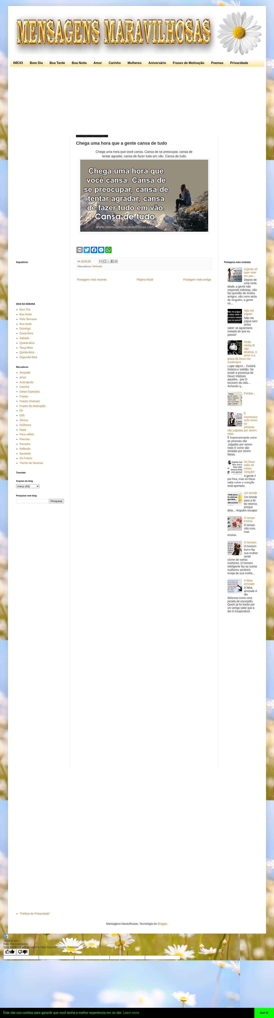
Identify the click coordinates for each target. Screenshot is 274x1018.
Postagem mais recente (91, 279)
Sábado (24, 338)
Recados (25, 444)
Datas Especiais (30, 391)
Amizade (25, 372)
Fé (21, 410)
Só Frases (26, 458)
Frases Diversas (30, 401)
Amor (98, 63)
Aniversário (157, 63)
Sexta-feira (26, 333)
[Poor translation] (22, 952)
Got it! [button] (264, 1012)
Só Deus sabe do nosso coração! (249, 466)
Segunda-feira (28, 357)
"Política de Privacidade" (35, 913)
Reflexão (97, 266)
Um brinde (250, 493)
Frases (24, 396)
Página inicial (145, 279)
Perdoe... (249, 393)
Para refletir (27, 434)
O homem (250, 542)
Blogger (162, 923)
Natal (23, 429)
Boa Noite (79, 63)
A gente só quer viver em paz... (250, 273)
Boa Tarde (57, 63)
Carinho (115, 63)
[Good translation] (9, 952)
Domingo (25, 328)
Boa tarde (26, 324)
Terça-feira (26, 347)
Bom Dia (36, 63)
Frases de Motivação (188, 63)
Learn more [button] (131, 1012)
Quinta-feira (27, 352)
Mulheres (135, 63)
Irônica (24, 420)
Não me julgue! (249, 312)
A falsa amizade (249, 582)
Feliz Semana (28, 319)
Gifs (22, 415)
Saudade (25, 453)
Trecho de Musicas (31, 463)
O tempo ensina (249, 519)
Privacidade (239, 63)
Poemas (217, 63)
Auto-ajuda (26, 382)
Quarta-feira (27, 343)
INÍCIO (18, 63)
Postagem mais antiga (197, 279)
